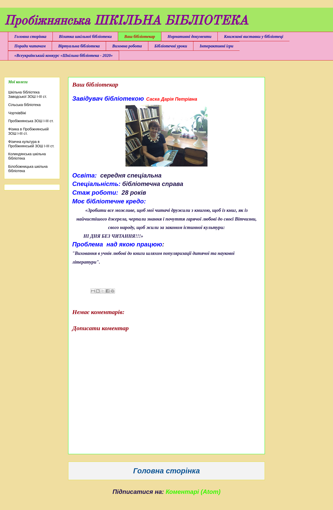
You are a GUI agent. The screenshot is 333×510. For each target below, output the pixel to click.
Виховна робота (127, 46)
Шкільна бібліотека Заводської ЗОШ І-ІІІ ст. (27, 94)
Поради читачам (30, 46)
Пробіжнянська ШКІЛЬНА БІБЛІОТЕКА (126, 21)
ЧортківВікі (17, 113)
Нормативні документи (189, 36)
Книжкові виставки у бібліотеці (253, 36)
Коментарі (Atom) (193, 491)
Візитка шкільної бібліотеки (85, 36)
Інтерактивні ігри (216, 46)
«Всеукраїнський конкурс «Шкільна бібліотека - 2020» (63, 55)
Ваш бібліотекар (139, 36)
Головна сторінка (30, 36)
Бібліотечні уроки (170, 46)
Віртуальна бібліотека (79, 46)
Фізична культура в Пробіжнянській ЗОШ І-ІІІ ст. (31, 144)
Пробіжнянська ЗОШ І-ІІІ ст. (31, 121)
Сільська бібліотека (24, 105)
